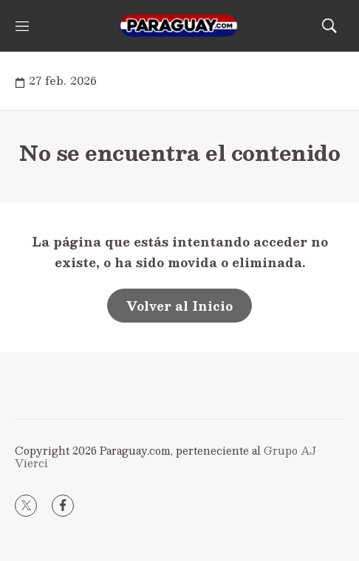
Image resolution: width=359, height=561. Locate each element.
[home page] (179, 25)
